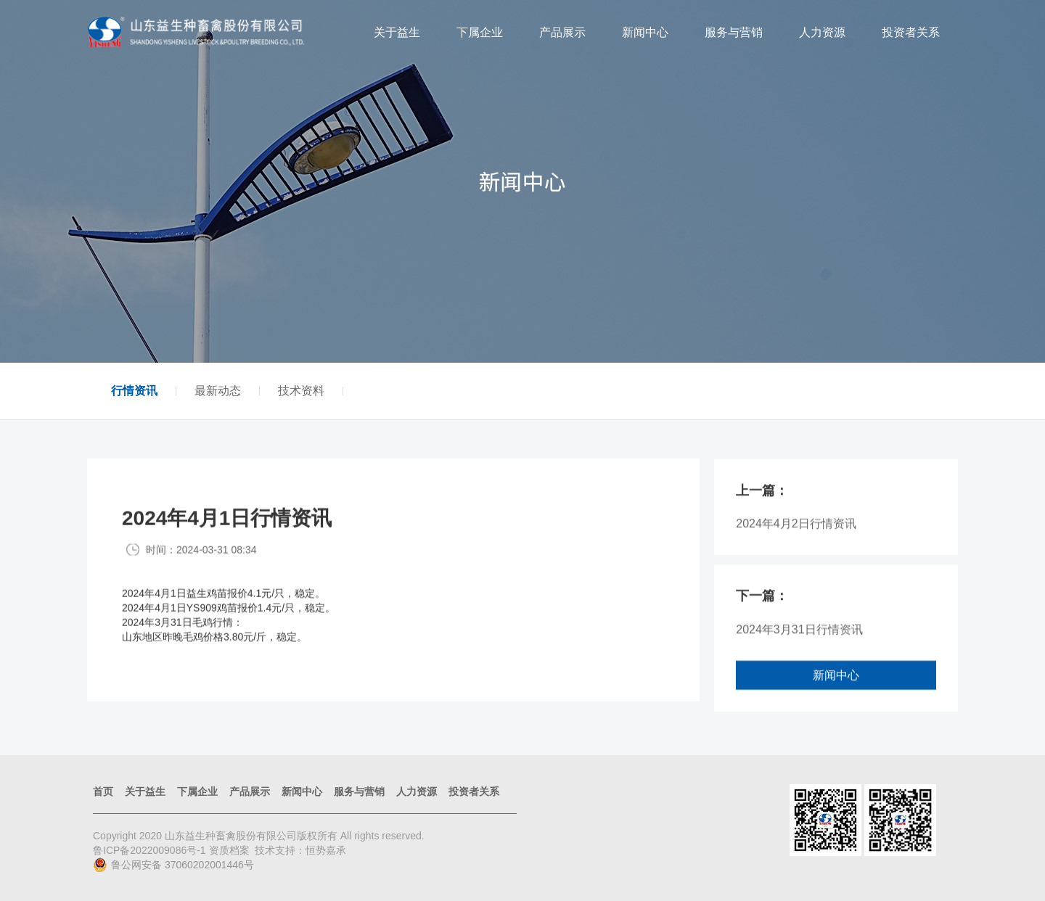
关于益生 (397, 32)
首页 (103, 791)
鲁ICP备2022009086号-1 (151, 850)
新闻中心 (645, 32)
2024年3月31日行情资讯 (799, 636)
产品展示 (562, 32)
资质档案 (229, 850)
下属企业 (479, 32)
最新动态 (217, 391)
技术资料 (301, 391)
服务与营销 (734, 32)
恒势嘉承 (326, 850)
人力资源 (822, 32)
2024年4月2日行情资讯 (796, 531)
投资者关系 (911, 32)
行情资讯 (134, 391)
